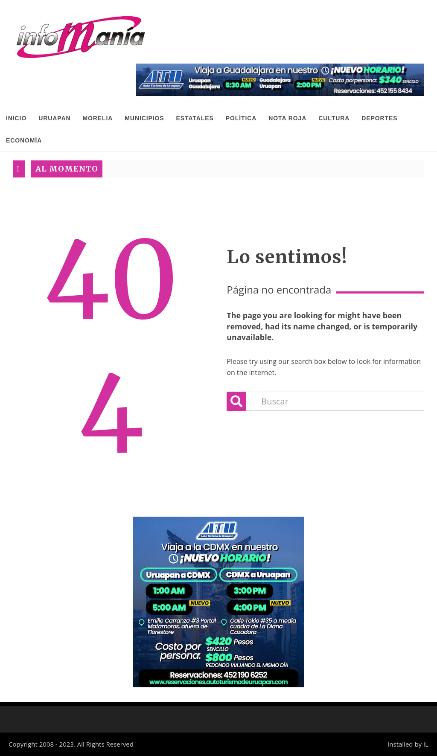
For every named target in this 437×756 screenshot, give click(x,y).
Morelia (97, 118)
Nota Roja (287, 118)
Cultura (334, 118)
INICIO (16, 118)
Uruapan (54, 118)
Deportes (379, 118)
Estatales (195, 118)
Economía (24, 140)
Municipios (144, 118)
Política (241, 118)
